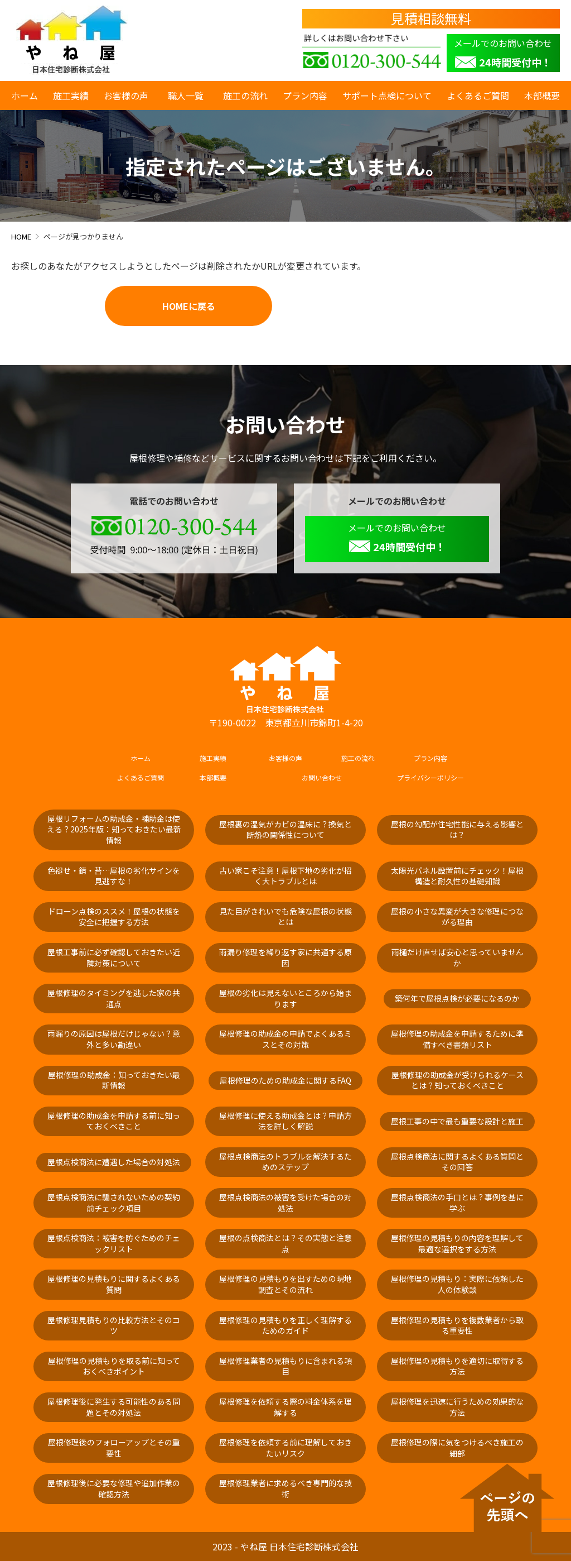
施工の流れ (245, 95)
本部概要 (542, 95)
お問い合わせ (322, 777)
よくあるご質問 (478, 95)
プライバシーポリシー (430, 777)
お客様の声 (126, 95)
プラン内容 (305, 95)
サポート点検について (387, 95)
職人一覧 (188, 95)
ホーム (24, 95)
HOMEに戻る (188, 306)
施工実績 (71, 95)
